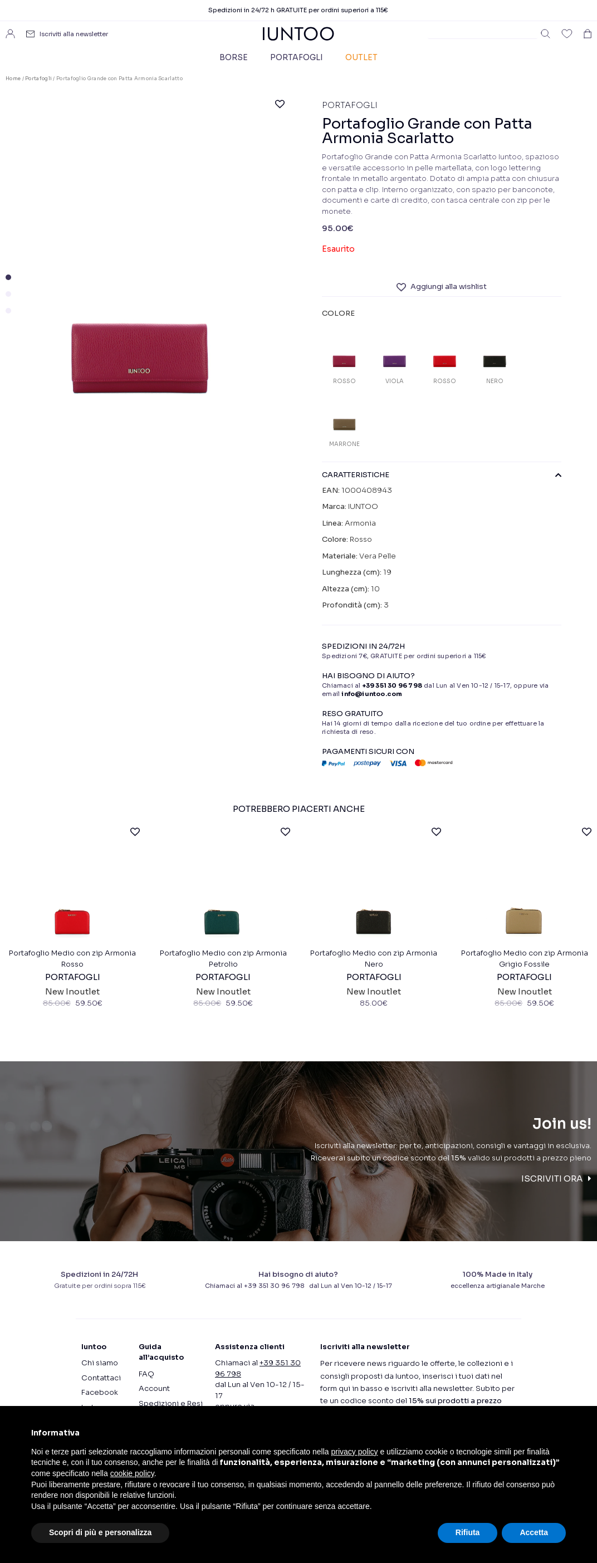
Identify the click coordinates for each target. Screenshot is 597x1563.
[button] (8, 277)
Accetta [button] (534, 1532)
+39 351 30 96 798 (392, 685)
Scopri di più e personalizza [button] (100, 1532)
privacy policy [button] (354, 1451)
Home (13, 78)
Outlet (361, 57)
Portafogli (296, 57)
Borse (233, 57)
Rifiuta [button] (468, 1532)
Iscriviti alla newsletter (74, 34)
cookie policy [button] (132, 1473)
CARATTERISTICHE (441, 475)
